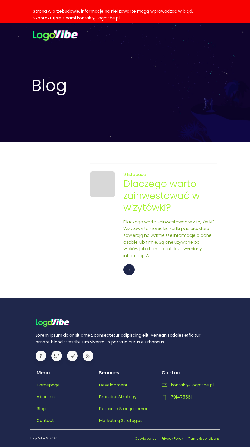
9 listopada (134, 174)
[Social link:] (43, 356)
